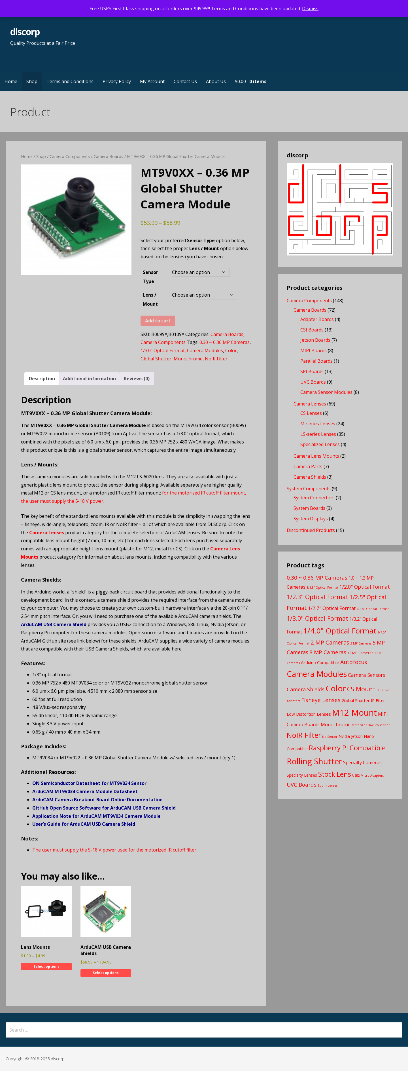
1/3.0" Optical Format (163, 350)
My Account (152, 81)
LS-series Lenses (318, 434)
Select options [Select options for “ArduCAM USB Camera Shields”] (106, 972)
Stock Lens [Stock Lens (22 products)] (334, 774)
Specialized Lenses (320, 444)
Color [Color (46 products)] (336, 688)
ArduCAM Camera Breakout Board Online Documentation (97, 800)
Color (231, 350)
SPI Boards (312, 371)
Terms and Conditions (70, 81)
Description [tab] (42, 378)
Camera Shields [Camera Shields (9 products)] (305, 689)
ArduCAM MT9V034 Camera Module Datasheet (85, 791)
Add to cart (158, 321)
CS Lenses (311, 413)
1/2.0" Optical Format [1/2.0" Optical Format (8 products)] (364, 586)
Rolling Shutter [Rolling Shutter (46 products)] (314, 761)
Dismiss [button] (310, 8)
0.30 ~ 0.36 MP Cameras (224, 342)
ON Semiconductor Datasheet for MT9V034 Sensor (89, 783)
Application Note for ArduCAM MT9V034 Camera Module (96, 816)
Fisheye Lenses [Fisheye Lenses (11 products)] (321, 700)
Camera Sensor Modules (326, 392)
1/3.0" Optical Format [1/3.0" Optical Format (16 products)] (317, 618)
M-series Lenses (317, 424)
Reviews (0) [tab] (137, 378)
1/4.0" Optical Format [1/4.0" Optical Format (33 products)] (339, 631)
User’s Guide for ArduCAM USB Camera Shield (83, 824)
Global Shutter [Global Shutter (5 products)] (356, 700)
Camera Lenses (46, 532)
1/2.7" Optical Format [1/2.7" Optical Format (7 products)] (332, 608)
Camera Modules (205, 350)
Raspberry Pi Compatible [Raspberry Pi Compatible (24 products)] (347, 747)
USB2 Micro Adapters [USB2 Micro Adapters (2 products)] (368, 776)
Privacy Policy (117, 81)
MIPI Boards (313, 350)
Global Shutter (156, 359)
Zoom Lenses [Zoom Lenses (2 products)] (327, 785)
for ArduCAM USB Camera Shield (138, 808)
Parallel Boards (316, 361)
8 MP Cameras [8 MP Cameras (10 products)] (327, 652)
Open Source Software (75, 808)
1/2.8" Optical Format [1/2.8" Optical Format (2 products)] (373, 609)
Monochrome (188, 359)
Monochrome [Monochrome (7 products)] (335, 724)
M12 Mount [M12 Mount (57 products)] (354, 712)
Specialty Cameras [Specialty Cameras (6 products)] (362, 762)
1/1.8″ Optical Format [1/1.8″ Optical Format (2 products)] (322, 588)
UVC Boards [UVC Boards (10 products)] (301, 784)
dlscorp (25, 32)
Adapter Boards (317, 319)
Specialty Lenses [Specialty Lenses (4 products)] (302, 775)
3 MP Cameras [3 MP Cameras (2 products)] (360, 643)
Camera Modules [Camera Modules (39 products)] (317, 674)
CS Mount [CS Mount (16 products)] (361, 689)
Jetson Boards (315, 340)
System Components (309, 488)
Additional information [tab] (89, 378)
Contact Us (185, 81)
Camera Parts (308, 466)
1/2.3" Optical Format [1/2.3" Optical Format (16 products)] (317, 597)
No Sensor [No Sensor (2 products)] (329, 737)
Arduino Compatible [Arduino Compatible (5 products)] (320, 662)
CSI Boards (312, 330)
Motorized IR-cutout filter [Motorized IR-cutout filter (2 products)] (371, 725)
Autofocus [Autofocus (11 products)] (353, 662)
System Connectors (314, 498)
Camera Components (70, 156)
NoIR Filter (216, 359)
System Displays (311, 519)
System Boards (309, 508)
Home (11, 81)
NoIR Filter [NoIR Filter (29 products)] (304, 735)
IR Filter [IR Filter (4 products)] (378, 700)
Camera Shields (310, 477)
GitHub (41, 808)
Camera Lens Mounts (316, 456)
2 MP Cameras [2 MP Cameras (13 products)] (330, 642)
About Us (216, 81)
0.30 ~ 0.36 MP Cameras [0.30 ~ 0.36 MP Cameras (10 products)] (317, 577)
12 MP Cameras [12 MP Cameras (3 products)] (360, 652)
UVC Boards (313, 382)
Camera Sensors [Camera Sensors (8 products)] (366, 674)
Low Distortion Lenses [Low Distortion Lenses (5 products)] (309, 714)
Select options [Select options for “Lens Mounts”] (46, 966)
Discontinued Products (311, 530)
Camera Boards (108, 156)
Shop (31, 81)
